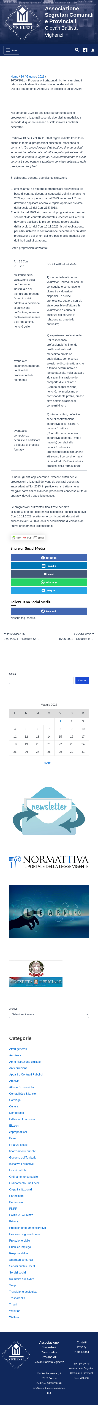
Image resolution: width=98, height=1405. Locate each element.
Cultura (13, 1106)
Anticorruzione (18, 1068)
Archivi (13, 1008)
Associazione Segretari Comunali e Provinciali (69, 15)
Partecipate (16, 1195)
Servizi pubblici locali (22, 1266)
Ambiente (15, 1055)
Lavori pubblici (18, 1170)
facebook (48, 557)
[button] (77, 50)
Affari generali (18, 1048)
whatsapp (49, 582)
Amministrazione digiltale (25, 1061)
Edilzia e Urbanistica (22, 1119)
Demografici (16, 1112)
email (48, 574)
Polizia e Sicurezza (21, 1215)
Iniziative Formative (21, 1163)
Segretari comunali (21, 1259)
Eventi (13, 1138)
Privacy (13, 1221)
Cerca (12, 674)
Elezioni (14, 1125)
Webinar (14, 1310)
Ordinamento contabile (23, 1176)
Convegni (15, 1100)
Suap (12, 1285)
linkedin (49, 566)
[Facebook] (85, 50)
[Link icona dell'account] (92, 50)
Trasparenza (17, 1298)
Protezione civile (19, 1240)
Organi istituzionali (20, 1189)
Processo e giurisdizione (24, 1234)
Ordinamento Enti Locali (24, 1183)
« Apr (47, 762)
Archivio (14, 1080)
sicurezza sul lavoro (21, 1278)
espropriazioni (18, 1132)
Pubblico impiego (20, 1246)
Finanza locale (18, 1144)
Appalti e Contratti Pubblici (26, 1074)
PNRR (13, 1208)
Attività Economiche (21, 1087)
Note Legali (82, 1351)
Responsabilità (18, 1253)
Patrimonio (16, 1202)
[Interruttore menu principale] (11, 50)
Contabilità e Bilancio (22, 1093)
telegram (49, 590)
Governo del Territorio (23, 1157)
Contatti (81, 1342)
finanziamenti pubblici (22, 1151)
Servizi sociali (17, 1272)
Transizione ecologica (23, 1291)
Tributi (13, 1304)
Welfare (14, 1317)
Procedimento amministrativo (27, 1227)
